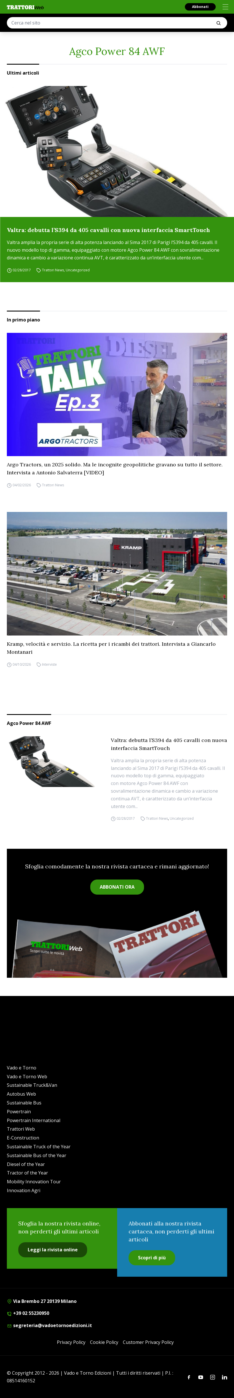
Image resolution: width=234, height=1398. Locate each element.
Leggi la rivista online (53, 1250)
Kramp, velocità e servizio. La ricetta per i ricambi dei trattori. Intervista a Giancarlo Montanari (111, 648)
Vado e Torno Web (27, 1076)
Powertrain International (33, 1120)
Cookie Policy (104, 1342)
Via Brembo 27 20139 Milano (42, 1301)
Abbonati (200, 6)
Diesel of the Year (26, 1164)
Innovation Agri (23, 1190)
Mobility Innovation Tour (34, 1181)
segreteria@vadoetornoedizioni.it (49, 1325)
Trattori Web (21, 1129)
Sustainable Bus (24, 1103)
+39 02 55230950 (28, 1313)
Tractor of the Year (27, 1173)
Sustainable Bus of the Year (36, 1155)
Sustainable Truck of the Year (39, 1146)
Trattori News (53, 270)
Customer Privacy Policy (148, 1342)
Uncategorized (78, 270)
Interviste (49, 664)
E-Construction (23, 1138)
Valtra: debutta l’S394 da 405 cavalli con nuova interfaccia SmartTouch (108, 229)
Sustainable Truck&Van (32, 1085)
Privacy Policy (71, 1342)
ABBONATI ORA (117, 887)
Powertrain (19, 1111)
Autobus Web (21, 1094)
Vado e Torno (21, 1068)
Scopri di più (152, 1257)
